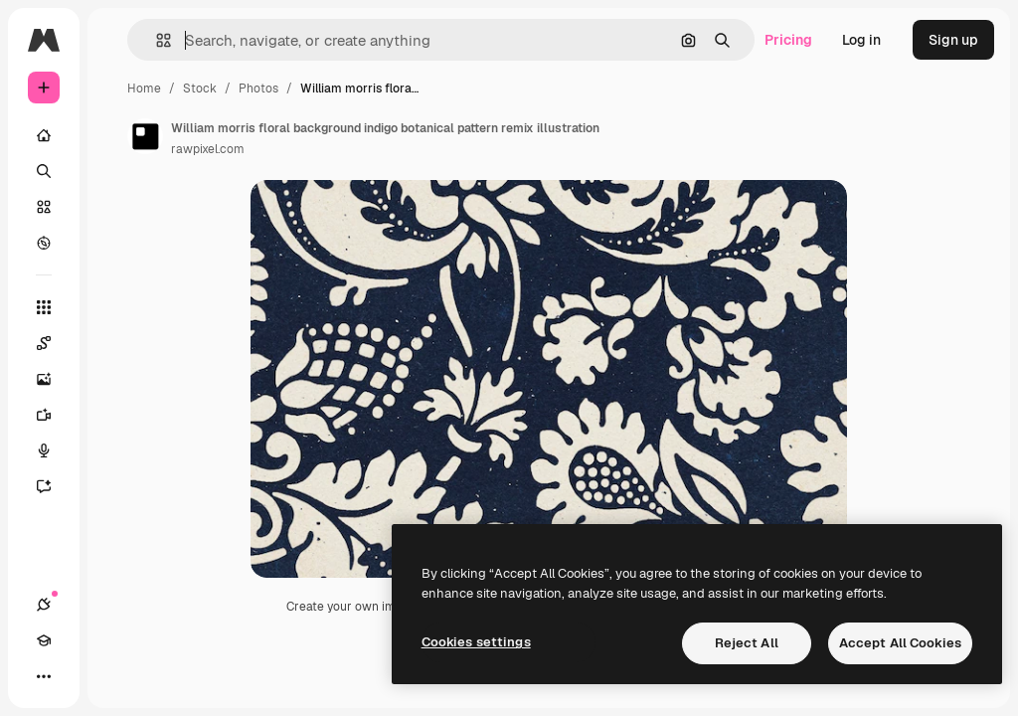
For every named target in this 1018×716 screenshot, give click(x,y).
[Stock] (44, 207)
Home (144, 88)
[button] (155, 40)
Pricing (788, 40)
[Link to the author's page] (145, 136)
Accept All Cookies (900, 642)
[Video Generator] (44, 415)
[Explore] (44, 243)
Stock (200, 88)
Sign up (953, 40)
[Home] (44, 135)
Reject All (746, 642)
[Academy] (44, 640)
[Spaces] (44, 343)
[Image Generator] (44, 379)
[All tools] (44, 307)
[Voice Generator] (44, 450)
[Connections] (44, 605)
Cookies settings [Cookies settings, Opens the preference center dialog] (476, 641)
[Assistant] (44, 486)
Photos (258, 88)
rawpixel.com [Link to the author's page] (208, 149)
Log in (861, 40)
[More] (44, 676)
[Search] (44, 171)
